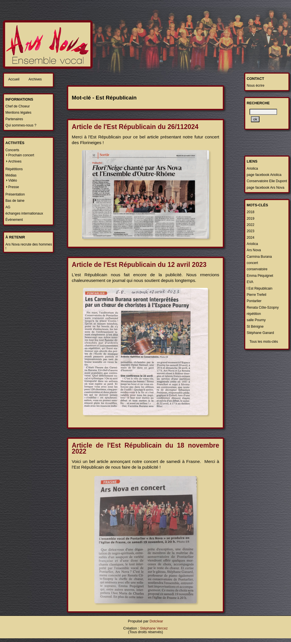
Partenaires (14, 119)
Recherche (258, 103)
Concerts (12, 150)
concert (252, 263)
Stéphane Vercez (154, 628)
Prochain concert (21, 155)
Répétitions (14, 169)
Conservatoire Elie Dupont (267, 181)
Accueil (13, 79)
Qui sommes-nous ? (20, 125)
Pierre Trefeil (256, 295)
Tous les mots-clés (264, 342)
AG (8, 207)
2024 (250, 238)
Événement (14, 220)
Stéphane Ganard (260, 333)
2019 (250, 219)
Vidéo (12, 180)
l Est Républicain (260, 288)
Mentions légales (18, 113)
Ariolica (252, 169)
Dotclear (156, 621)
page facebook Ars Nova (265, 188)
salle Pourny (256, 320)
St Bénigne (255, 327)
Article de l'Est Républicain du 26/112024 (135, 126)
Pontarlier (254, 301)
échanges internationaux (24, 213)
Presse (13, 187)
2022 (250, 225)
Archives (35, 79)
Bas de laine (14, 201)
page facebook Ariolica (264, 175)
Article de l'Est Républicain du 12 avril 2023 (139, 264)
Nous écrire (255, 86)
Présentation (15, 194)
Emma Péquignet (260, 276)
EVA (250, 282)
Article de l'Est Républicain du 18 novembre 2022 (145, 448)
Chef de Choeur (17, 106)
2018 (250, 212)
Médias (10, 175)
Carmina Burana (259, 257)
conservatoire (257, 269)
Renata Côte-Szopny (263, 307)
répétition (254, 314)
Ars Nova (254, 250)
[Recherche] (263, 112)
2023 (250, 231)
